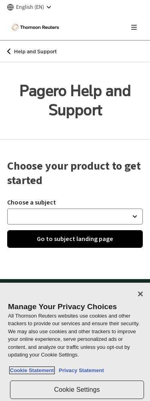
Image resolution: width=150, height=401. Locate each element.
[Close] (140, 294)
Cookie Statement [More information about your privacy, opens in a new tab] (32, 370)
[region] (75, 342)
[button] (75, 217)
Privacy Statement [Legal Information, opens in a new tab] (80, 370)
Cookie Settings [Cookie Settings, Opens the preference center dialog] (77, 389)
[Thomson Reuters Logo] (36, 27)
